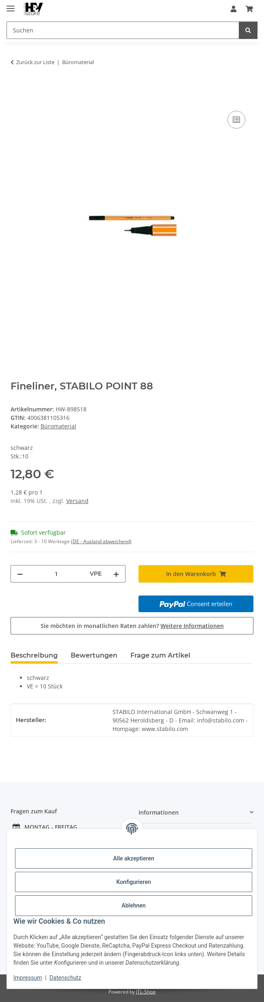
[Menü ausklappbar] (10, 5)
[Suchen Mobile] (122, 30)
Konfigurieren (133, 882)
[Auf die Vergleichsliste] (236, 120)
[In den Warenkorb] (17, 87)
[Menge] (56, 574)
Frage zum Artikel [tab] (160, 655)
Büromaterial (58, 426)
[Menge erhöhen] (116, 574)
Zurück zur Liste (35, 62)
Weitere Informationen (192, 626)
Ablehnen (133, 905)
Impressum (27, 977)
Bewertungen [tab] (94, 655)
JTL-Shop (146, 991)
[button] (233, 9)
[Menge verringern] (20, 574)
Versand (77, 501)
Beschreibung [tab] (34, 655)
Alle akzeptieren (133, 858)
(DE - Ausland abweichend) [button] (101, 541)
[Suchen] (248, 30)
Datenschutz (65, 977)
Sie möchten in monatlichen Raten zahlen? (132, 626)
